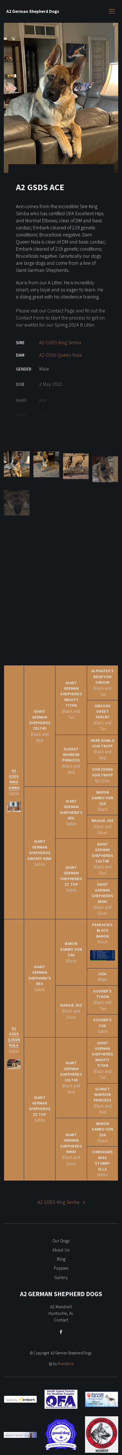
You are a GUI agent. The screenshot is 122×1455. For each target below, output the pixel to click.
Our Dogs (61, 1241)
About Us (61, 1250)
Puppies (61, 1268)
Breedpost (66, 1363)
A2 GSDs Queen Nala (60, 363)
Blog (61, 1259)
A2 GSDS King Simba (60, 349)
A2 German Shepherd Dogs (32, 11)
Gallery (61, 1277)
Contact (61, 1320)
